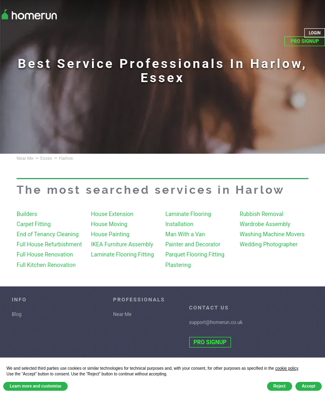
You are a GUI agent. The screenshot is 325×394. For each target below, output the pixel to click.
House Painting (110, 234)
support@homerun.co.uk (216, 322)
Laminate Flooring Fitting (122, 254)
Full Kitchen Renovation (46, 265)
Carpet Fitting (34, 224)
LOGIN (315, 33)
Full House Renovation (45, 254)
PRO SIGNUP (305, 41)
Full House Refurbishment (49, 244)
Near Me (122, 314)
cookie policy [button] (286, 368)
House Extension (112, 214)
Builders (27, 214)
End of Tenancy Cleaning (48, 234)
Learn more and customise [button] (35, 386)
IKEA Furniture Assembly (122, 244)
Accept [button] (308, 386)
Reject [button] (280, 386)
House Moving (109, 224)
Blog (16, 314)
